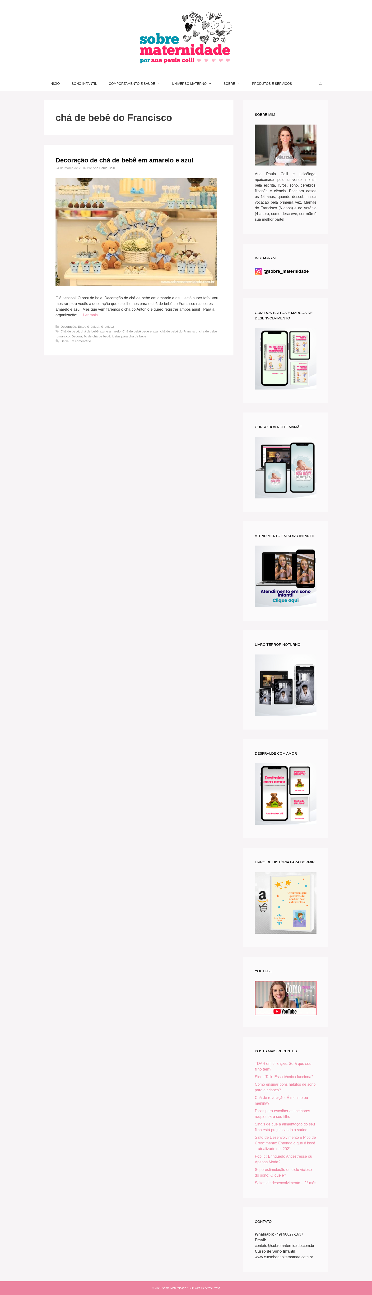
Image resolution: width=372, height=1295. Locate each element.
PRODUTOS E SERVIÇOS (272, 83)
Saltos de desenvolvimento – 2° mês (285, 1183)
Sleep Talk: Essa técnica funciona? (284, 1077)
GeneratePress (210, 1288)
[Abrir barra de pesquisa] (320, 83)
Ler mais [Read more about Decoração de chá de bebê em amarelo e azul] (90, 315)
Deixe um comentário (75, 341)
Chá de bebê (69, 331)
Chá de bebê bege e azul (140, 331)
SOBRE (234, 83)
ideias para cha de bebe (129, 336)
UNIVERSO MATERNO (195, 83)
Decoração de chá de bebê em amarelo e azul (124, 160)
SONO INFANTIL (84, 83)
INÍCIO (55, 83)
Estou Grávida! (88, 326)
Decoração (68, 326)
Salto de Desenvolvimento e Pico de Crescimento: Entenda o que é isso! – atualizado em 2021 (285, 1143)
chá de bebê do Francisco (178, 331)
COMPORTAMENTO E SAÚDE (137, 83)
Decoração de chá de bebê (90, 336)
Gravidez (107, 326)
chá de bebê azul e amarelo (101, 331)
